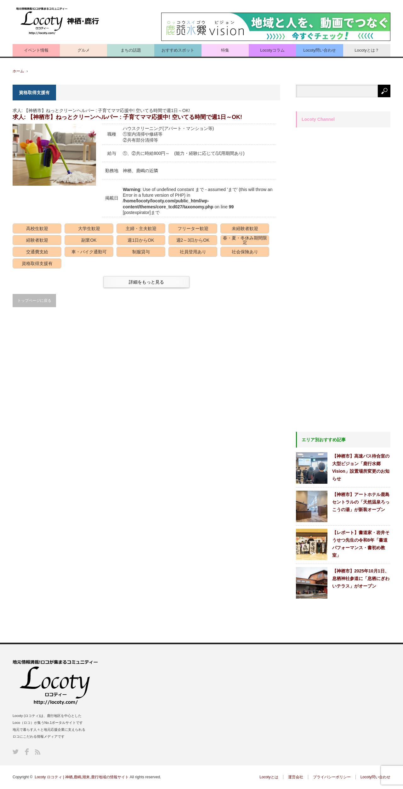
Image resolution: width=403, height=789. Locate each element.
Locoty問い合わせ (319, 50)
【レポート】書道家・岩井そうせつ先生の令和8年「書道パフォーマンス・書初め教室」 (360, 544)
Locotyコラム (272, 50)
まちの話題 (131, 50)
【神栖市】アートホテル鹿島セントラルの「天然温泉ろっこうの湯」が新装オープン (360, 502)
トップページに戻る (34, 300)
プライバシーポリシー (332, 777)
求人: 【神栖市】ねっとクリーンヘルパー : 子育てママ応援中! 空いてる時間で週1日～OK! (127, 117)
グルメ (83, 50)
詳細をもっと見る (146, 282)
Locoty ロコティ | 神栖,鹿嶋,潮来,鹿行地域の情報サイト (81, 777)
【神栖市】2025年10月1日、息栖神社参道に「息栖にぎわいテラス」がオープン (360, 578)
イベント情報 (36, 50)
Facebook (27, 751)
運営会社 (295, 777)
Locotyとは (268, 777)
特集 (225, 50)
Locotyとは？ (367, 50)
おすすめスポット (178, 50)
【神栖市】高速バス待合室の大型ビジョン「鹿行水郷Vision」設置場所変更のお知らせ (360, 467)
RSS (37, 752)
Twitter (16, 751)
